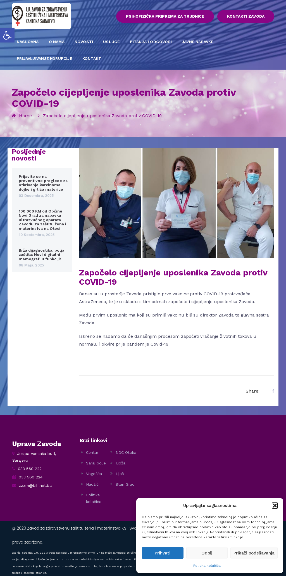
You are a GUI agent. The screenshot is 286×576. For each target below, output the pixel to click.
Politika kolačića (207, 566)
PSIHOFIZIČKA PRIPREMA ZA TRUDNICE (164, 16)
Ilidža (120, 463)
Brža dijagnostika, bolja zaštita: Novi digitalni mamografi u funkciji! (41, 254)
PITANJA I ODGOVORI (151, 42)
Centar (92, 452)
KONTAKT (91, 58)
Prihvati (162, 553)
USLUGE (111, 42)
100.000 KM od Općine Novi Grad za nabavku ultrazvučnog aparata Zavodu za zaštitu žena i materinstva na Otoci (42, 220)
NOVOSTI (84, 42)
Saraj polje (96, 463)
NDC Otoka (126, 452)
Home (25, 115)
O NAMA (57, 42)
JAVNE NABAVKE (198, 42)
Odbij (206, 553)
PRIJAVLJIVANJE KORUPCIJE (44, 58)
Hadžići (92, 484)
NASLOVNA (28, 42)
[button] (7, 35)
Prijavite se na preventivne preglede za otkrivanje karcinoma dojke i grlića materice (43, 183)
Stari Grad (125, 484)
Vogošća (94, 473)
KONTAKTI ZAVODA (245, 16)
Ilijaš (120, 473)
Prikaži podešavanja (254, 553)
